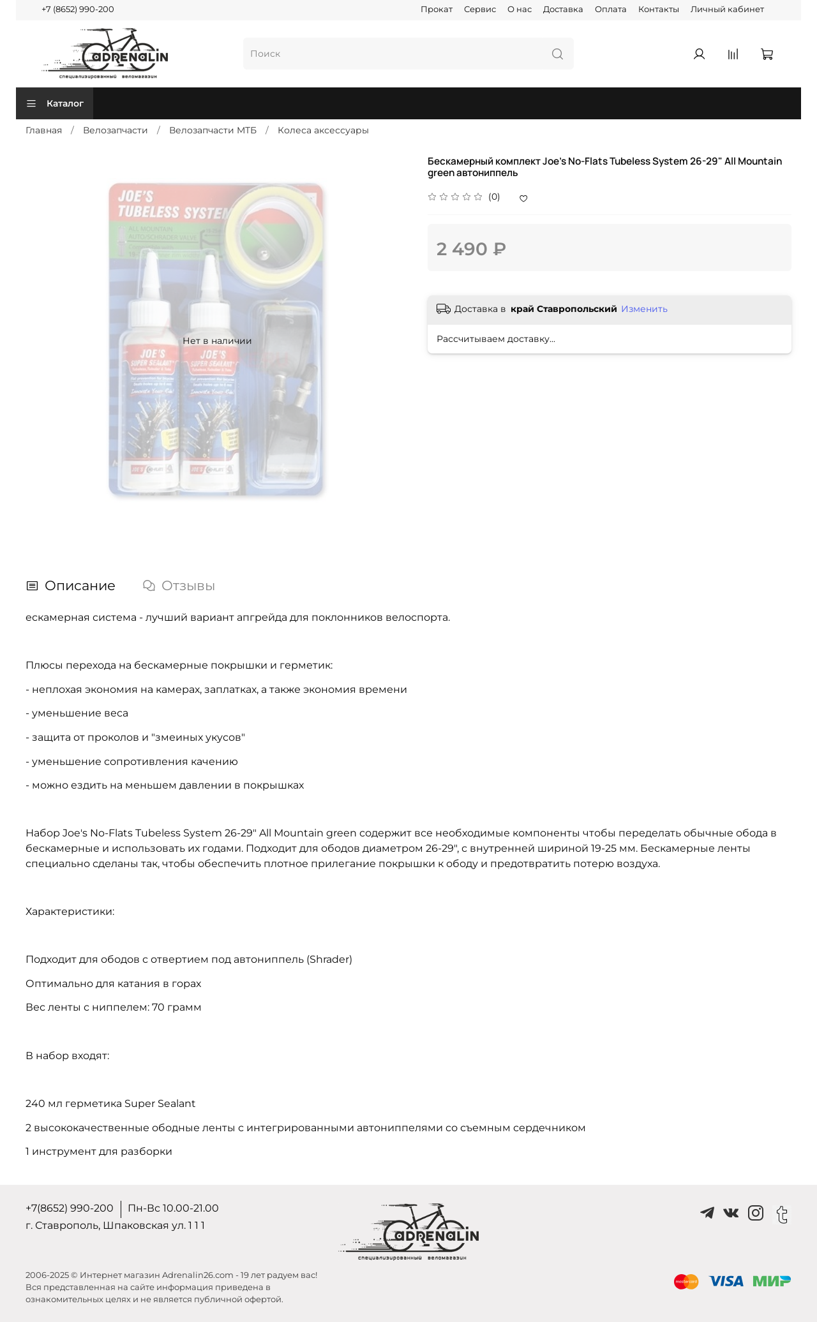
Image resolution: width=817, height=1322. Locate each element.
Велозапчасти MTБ (213, 130)
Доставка (563, 9)
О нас (519, 9)
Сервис (480, 9)
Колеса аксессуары (323, 130)
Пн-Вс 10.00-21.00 (173, 1208)
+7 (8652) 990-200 (77, 9)
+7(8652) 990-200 (70, 1208)
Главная (44, 130)
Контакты (658, 9)
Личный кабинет (727, 9)
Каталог (55, 103)
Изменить (644, 309)
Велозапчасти (115, 130)
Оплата (611, 9)
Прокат (437, 9)
